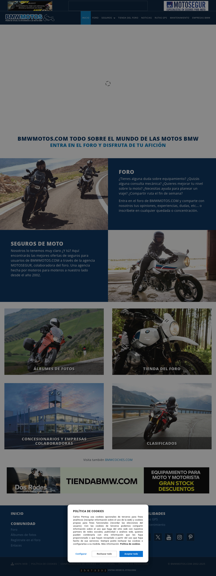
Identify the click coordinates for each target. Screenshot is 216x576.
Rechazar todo (104, 554)
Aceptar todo (131, 554)
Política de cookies (130, 544)
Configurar (81, 554)
